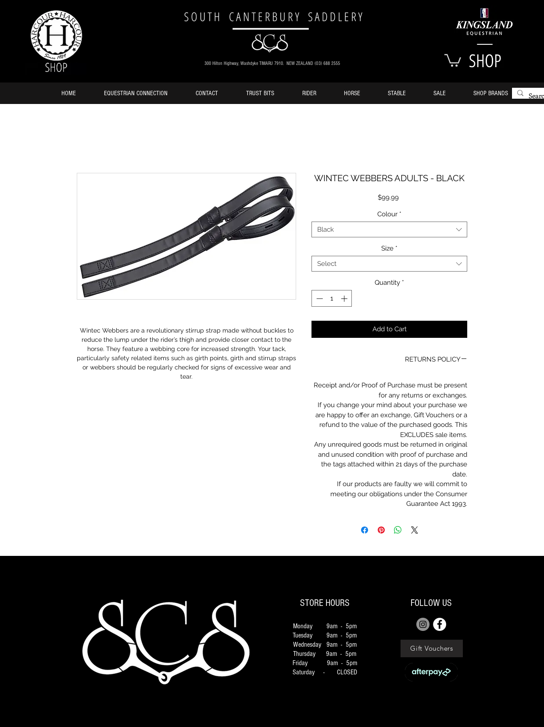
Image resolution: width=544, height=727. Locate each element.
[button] (452, 60)
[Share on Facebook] (364, 530)
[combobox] (389, 229)
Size (389, 248)
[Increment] (345, 298)
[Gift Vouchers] (432, 648)
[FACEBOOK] (439, 624)
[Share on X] (414, 530)
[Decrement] (319, 298)
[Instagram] (422, 624)
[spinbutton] (332, 298)
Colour (389, 214)
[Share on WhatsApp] (398, 530)
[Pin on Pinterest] (381, 530)
